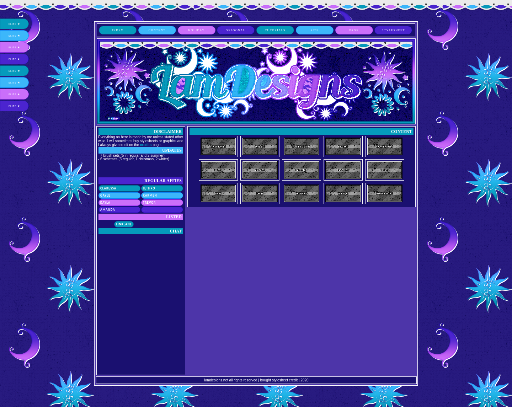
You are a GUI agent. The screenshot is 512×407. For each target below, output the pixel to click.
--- (145, 209)
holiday (196, 30)
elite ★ (14, 24)
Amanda (107, 209)
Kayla (105, 202)
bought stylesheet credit (279, 380)
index (117, 30)
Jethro (149, 188)
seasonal (235, 30)
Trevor (149, 202)
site (314, 30)
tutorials (275, 30)
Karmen (150, 195)
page (354, 30)
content (157, 30)
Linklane (124, 224)
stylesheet (393, 30)
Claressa (108, 188)
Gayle (105, 195)
